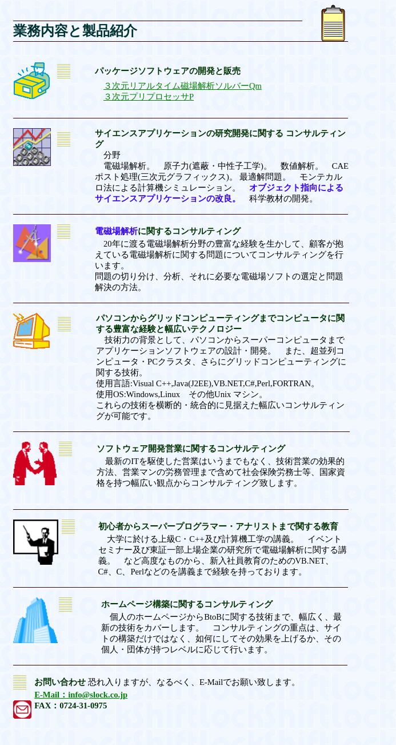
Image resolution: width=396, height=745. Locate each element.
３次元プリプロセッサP (148, 96)
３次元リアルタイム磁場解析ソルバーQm (182, 85)
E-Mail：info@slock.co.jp (80, 694)
